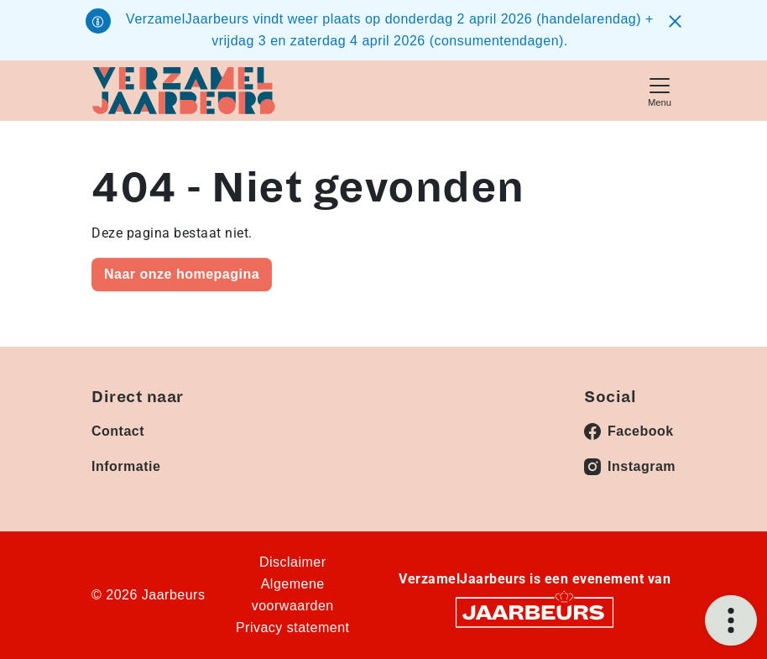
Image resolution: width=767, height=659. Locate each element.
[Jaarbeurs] (534, 612)
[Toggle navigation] (660, 90)
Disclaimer (292, 562)
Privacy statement (293, 627)
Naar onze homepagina (181, 274)
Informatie (125, 466)
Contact (117, 431)
